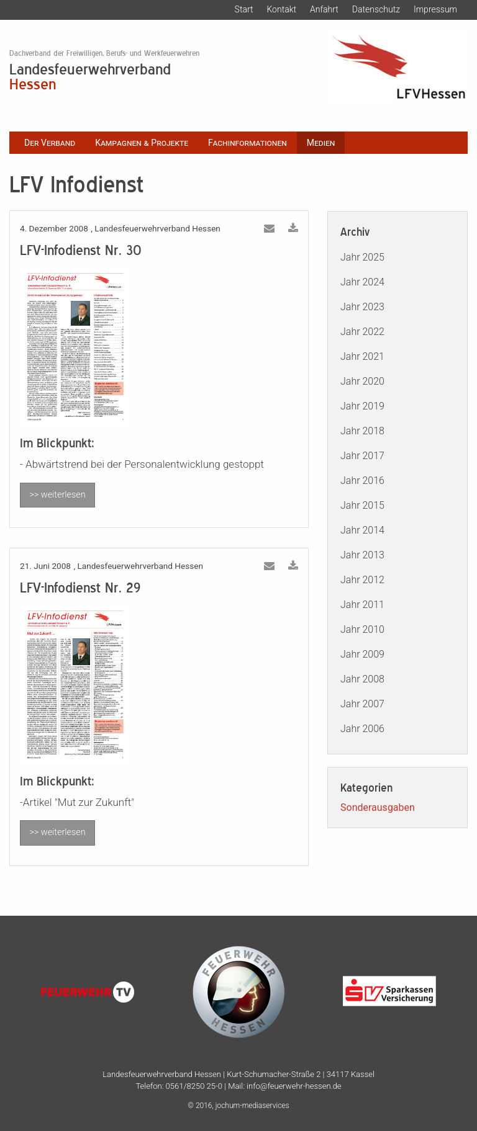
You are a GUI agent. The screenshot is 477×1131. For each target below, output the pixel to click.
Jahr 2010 (362, 629)
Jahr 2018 (362, 431)
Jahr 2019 (362, 406)
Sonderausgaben (377, 807)
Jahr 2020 (362, 381)
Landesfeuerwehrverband (159, 76)
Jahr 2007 (362, 704)
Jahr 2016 (362, 480)
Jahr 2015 (362, 505)
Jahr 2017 (362, 456)
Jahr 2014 (362, 530)
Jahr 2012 (362, 580)
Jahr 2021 (362, 356)
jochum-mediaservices (252, 1105)
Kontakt (281, 9)
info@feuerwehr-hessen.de (294, 1086)
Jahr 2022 (362, 332)
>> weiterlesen (57, 495)
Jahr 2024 (362, 282)
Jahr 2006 (362, 729)
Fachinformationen (247, 143)
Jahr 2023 (362, 307)
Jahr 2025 (362, 257)
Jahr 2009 (362, 654)
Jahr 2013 (362, 555)
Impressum (435, 9)
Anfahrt (324, 9)
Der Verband (49, 143)
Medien (321, 143)
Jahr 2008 (362, 679)
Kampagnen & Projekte (141, 143)
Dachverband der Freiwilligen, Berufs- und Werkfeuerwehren (104, 53)
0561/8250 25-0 (194, 1086)
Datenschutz (376, 9)
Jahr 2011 (362, 604)
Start (244, 9)
